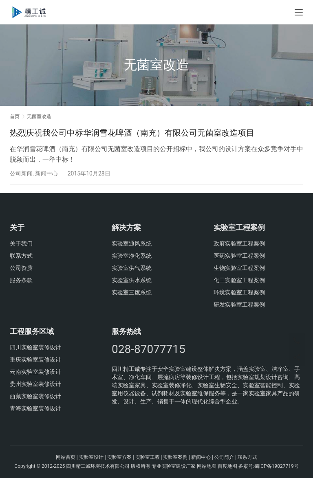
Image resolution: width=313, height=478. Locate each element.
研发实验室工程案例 (239, 304)
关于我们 (21, 243)
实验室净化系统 (132, 255)
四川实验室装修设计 (35, 347)
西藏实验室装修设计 (35, 396)
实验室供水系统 (132, 280)
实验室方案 (119, 457)
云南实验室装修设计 (35, 371)
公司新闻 (21, 173)
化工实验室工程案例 (239, 280)
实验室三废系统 (132, 292)
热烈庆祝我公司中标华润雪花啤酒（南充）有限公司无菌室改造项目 (132, 133)
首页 (15, 116)
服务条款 (21, 280)
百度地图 (227, 466)
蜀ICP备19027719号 (276, 466)
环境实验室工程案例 (239, 292)
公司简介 (224, 457)
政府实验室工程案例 (239, 243)
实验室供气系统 (132, 268)
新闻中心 (46, 173)
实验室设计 (91, 457)
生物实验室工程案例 (239, 268)
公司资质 (21, 268)
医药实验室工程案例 (239, 255)
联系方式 (21, 255)
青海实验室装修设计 (35, 408)
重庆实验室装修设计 (35, 359)
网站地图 (206, 466)
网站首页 (65, 457)
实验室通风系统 (132, 243)
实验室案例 (175, 457)
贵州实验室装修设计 (35, 384)
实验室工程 (147, 457)
